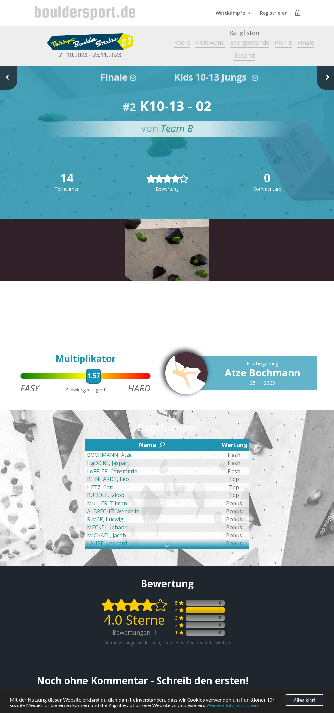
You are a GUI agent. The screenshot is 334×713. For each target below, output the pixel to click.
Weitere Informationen (232, 706)
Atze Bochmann (262, 372)
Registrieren (274, 13)
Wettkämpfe (230, 13)
